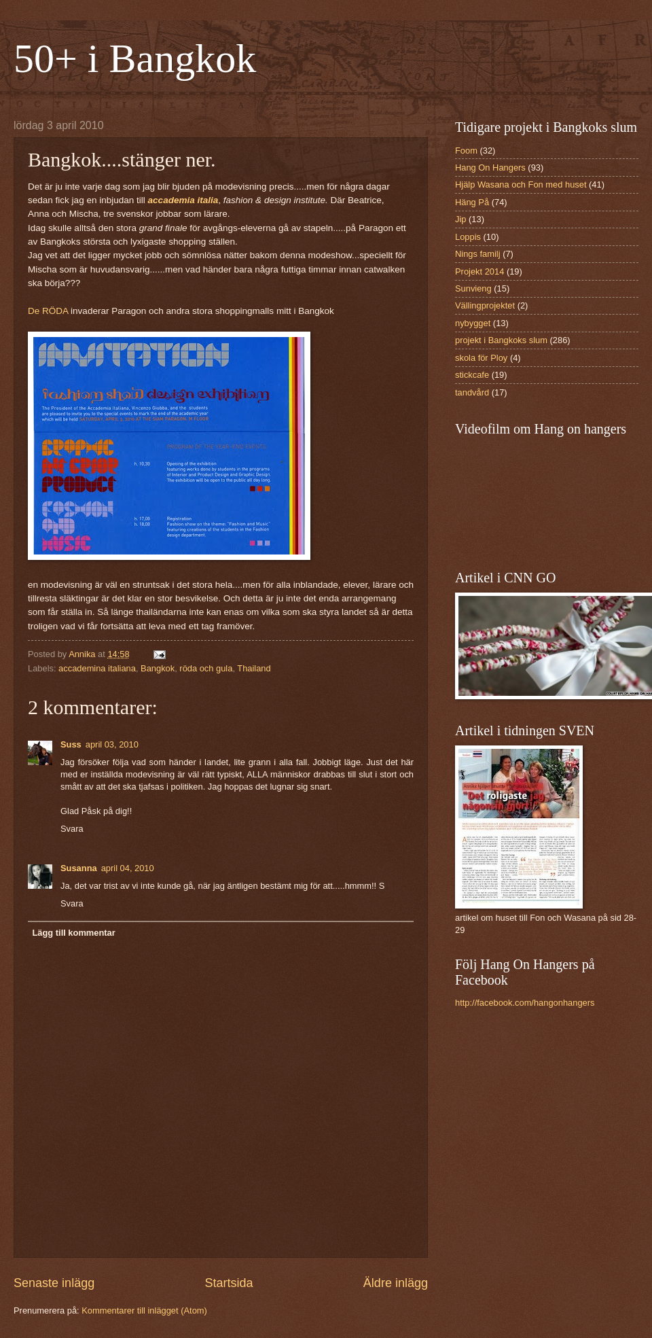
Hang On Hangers (490, 167)
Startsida (228, 1283)
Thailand (253, 668)
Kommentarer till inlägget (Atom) (144, 1310)
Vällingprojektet (485, 305)
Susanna (78, 868)
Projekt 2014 (479, 271)
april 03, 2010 (112, 744)
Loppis (468, 237)
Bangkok (158, 668)
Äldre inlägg (395, 1283)
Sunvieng (473, 288)
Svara (72, 829)
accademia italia (183, 200)
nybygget (472, 323)
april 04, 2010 (127, 868)
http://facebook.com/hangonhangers (524, 1003)
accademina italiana (97, 668)
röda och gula (205, 668)
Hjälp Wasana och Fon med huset (520, 184)
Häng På (472, 202)
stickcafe (472, 375)
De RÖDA (49, 311)
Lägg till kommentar (73, 933)
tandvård (472, 392)
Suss (71, 744)
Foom (466, 150)
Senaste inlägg (54, 1283)
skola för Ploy (481, 358)
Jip (460, 219)
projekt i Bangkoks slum (501, 340)
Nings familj (478, 254)
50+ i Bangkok (135, 58)
